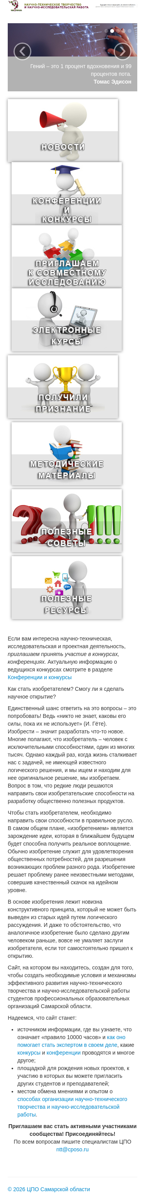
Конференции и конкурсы (40, 677)
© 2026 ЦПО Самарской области (49, 1189)
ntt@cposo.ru (72, 1149)
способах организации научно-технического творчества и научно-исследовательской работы (72, 1107)
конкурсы (29, 1053)
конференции (63, 1053)
